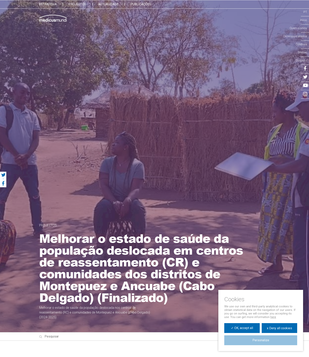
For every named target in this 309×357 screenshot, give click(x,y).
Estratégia (48, 4)
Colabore (301, 44)
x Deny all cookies (279, 328)
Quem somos (298, 28)
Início (303, 20)
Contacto (301, 60)
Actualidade (108, 4)
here (273, 317)
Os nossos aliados (295, 36)
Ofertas (302, 52)
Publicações (140, 4)
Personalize (260, 340)
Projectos (77, 4)
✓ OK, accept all (242, 328)
